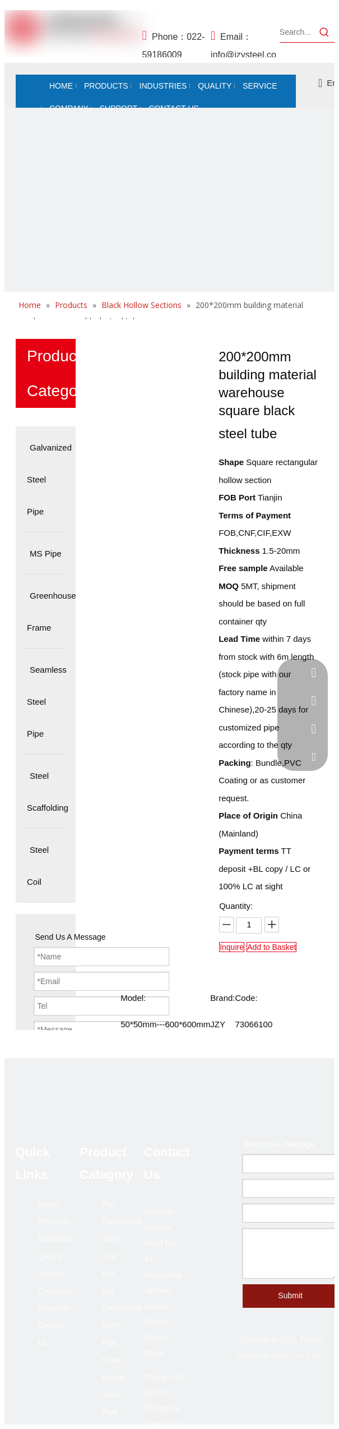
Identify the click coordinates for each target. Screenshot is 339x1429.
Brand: (222, 998)
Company (55, 1290)
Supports (53, 1307)
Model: (133, 998)
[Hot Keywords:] (324, 32)
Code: (246, 998)
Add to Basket (271, 947)
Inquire (232, 947)
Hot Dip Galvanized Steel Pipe (122, 1308)
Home (48, 1204)
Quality (50, 1256)
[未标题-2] (169, 273)
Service (51, 1273)
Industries (55, 1238)
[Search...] (297, 32)
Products (53, 1221)
